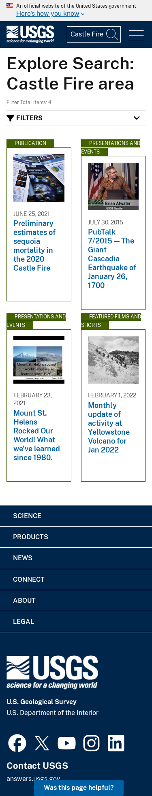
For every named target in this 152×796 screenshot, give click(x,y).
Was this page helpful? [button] (79, 788)
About (24, 600)
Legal (23, 621)
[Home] (30, 41)
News (22, 558)
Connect (29, 579)
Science (27, 516)
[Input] (94, 34)
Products (30, 537)
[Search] (113, 34)
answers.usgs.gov (33, 779)
